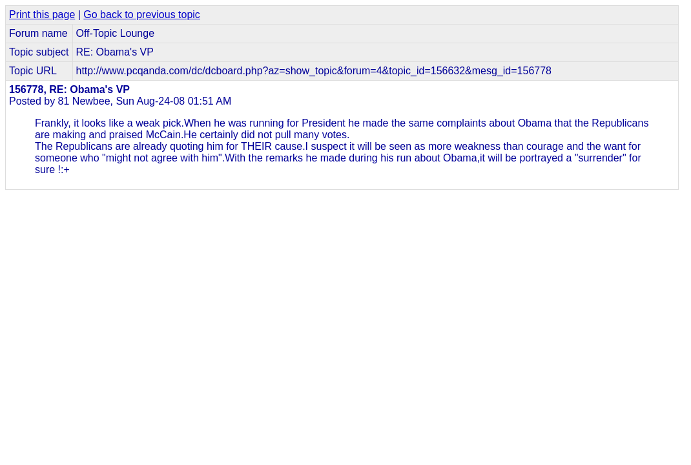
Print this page (42, 14)
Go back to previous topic (141, 14)
